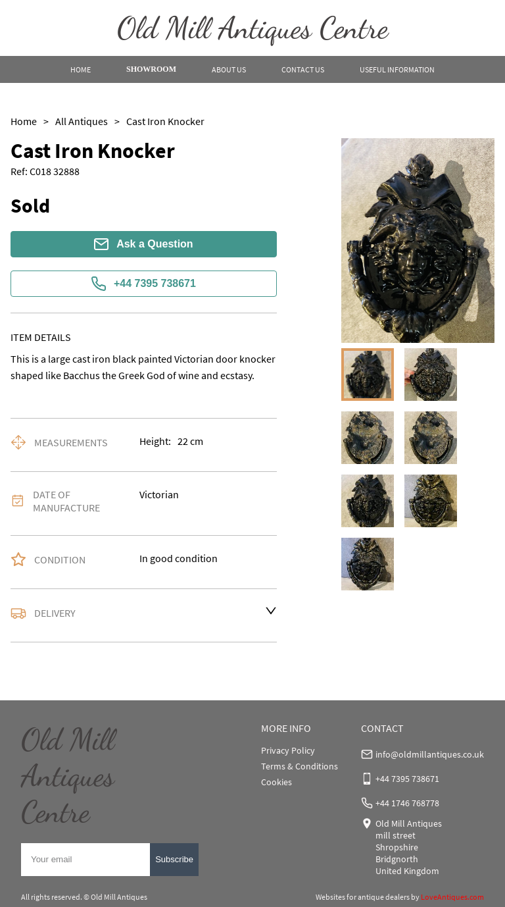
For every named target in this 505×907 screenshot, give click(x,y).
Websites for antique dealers (363, 897)
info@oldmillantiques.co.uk (429, 754)
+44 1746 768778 (407, 803)
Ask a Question (143, 244)
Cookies (276, 782)
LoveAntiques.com (452, 897)
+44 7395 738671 (143, 283)
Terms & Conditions (299, 766)
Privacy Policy (288, 750)
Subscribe (174, 859)
